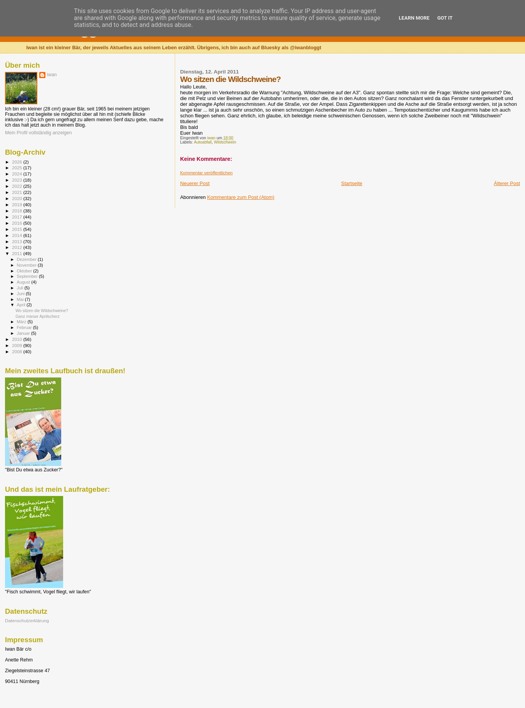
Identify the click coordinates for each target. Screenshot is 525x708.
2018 (17, 210)
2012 (17, 247)
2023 (17, 179)
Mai (21, 299)
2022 (17, 186)
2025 (17, 167)
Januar (24, 333)
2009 (17, 345)
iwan (52, 74)
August (24, 282)
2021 (17, 192)
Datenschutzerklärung (27, 620)
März (22, 321)
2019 (17, 204)
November (27, 265)
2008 (17, 351)
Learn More (414, 18)
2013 (17, 241)
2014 (17, 235)
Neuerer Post (195, 183)
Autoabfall (203, 142)
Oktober (25, 271)
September (28, 276)
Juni (21, 293)
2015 (17, 229)
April (22, 304)
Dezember (27, 259)
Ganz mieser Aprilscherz (37, 316)
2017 (17, 216)
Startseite (351, 183)
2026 (17, 161)
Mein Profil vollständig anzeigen (38, 132)
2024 (17, 173)
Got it (445, 18)
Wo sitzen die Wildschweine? (41, 310)
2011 (17, 253)
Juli (21, 288)
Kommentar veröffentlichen (206, 172)
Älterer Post (507, 183)
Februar (25, 327)
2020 (17, 198)
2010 (17, 339)
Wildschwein (225, 142)
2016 (17, 222)
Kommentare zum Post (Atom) (240, 197)
